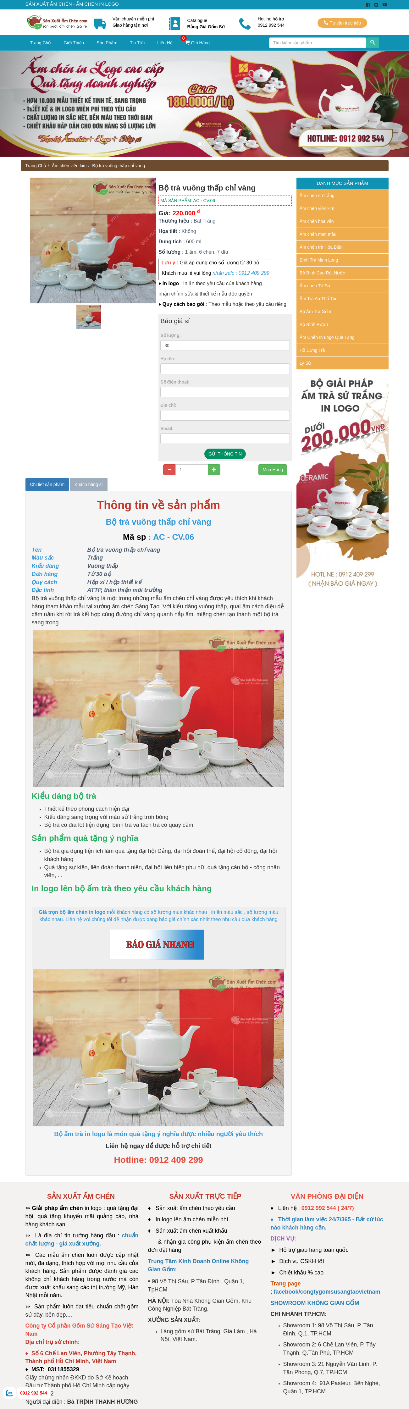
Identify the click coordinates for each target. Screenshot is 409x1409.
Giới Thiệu (74, 42)
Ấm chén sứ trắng (317, 195)
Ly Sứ (305, 363)
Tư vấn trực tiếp (342, 22)
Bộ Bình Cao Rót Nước (322, 272)
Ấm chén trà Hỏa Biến (321, 247)
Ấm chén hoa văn (317, 221)
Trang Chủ (40, 42)
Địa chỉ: (168, 405)
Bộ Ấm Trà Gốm (315, 311)
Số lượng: (170, 335)
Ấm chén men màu (318, 234)
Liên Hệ (164, 42)
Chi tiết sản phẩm (47, 484)
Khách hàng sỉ (89, 484)
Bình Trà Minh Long (319, 259)
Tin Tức (137, 42)
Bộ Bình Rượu (314, 324)
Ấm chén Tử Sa (315, 285)
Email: (167, 428)
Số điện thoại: (174, 381)
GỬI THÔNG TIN (225, 453)
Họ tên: (167, 358)
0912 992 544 (33, 1392)
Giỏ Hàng (197, 42)
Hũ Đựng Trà (312, 350)
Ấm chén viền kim (69, 165)
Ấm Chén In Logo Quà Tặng (327, 337)
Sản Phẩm (107, 42)
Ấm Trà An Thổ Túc (318, 298)
